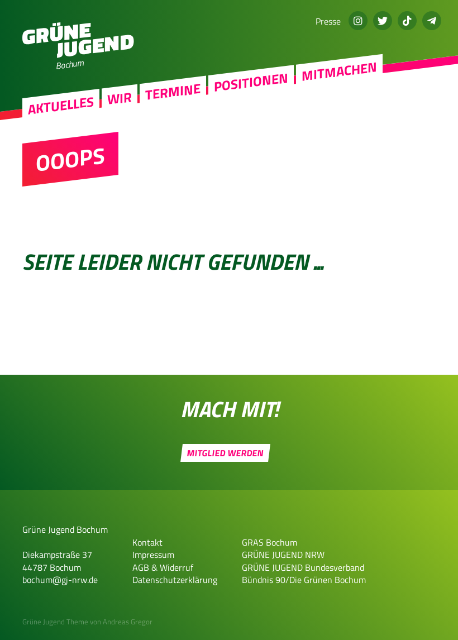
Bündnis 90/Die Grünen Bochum (304, 580)
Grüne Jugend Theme (55, 621)
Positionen (251, 82)
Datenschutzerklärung (174, 580)
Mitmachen (339, 71)
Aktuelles (61, 106)
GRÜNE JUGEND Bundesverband (303, 567)
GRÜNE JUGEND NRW (283, 554)
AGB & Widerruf (162, 567)
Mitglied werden (225, 453)
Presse (328, 21)
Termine (173, 91)
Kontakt (147, 542)
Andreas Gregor (127, 621)
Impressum (153, 554)
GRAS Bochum (269, 542)
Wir (119, 98)
